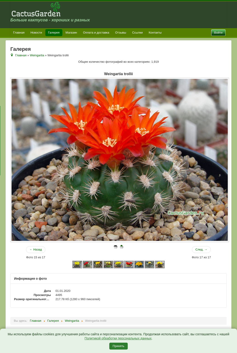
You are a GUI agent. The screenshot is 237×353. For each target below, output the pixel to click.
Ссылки (137, 32)
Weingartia (37, 55)
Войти (218, 32)
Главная (18, 32)
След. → (201, 249)
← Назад (35, 249)
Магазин (71, 32)
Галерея (54, 32)
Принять (118, 346)
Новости (36, 32)
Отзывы (120, 32)
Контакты (155, 32)
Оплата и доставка (96, 32)
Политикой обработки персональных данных (118, 338)
